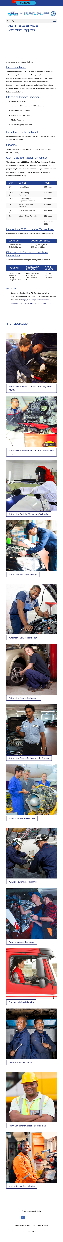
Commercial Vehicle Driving (21, 1002)
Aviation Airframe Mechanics (22, 818)
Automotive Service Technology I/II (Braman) (29, 758)
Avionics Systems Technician (22, 942)
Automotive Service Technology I (23, 637)
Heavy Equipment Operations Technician (27, 1125)
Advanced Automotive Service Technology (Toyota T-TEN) (31, 452)
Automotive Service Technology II (24, 698)
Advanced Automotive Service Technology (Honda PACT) (31, 388)
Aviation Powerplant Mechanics (23, 881)
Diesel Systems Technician (21, 1062)
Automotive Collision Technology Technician (29, 514)
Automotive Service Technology (23, 574)
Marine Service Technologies (22, 1186)
